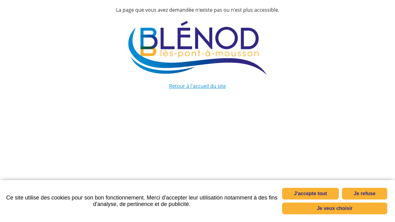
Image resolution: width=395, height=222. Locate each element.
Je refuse (364, 193)
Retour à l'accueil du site (197, 86)
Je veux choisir (335, 208)
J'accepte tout (310, 193)
